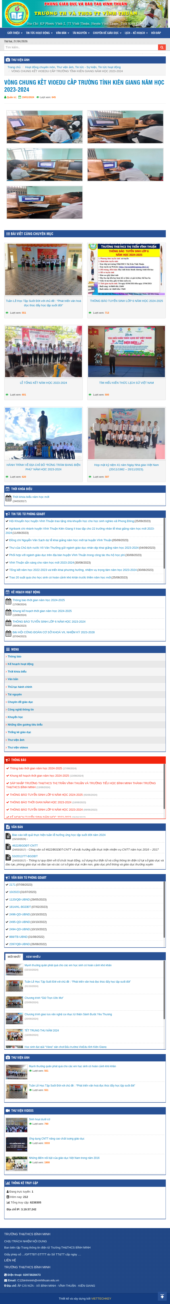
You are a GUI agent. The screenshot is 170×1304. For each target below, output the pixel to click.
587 (107, 476)
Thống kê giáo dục (19, 732)
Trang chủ (14, 67)
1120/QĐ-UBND (19, 899)
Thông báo (14, 656)
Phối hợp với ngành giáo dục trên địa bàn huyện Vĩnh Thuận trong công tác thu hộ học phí (67, 555)
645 (54, 97)
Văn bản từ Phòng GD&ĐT (28, 877)
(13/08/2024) (76, 775)
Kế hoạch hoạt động (25, 592)
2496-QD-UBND (19, 914)
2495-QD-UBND (19, 922)
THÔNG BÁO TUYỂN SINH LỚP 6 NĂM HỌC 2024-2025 (126, 301)
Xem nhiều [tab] (33, 956)
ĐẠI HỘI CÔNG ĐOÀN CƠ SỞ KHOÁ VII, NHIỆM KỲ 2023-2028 (54, 632)
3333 (47, 1143)
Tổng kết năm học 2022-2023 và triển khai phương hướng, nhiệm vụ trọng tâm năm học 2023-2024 (73, 570)
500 (107, 394)
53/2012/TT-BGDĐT (25, 856)
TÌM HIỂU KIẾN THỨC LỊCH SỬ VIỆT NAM (126, 382)
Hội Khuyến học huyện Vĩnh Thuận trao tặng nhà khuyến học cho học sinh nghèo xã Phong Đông (71, 521)
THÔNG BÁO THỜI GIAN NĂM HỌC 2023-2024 (38, 802)
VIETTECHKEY (101, 1298)
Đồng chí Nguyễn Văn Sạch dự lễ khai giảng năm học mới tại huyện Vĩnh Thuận (60, 540)
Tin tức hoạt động (39, 33)
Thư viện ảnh (65, 67)
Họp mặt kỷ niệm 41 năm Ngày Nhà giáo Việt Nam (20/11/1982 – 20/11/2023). (126, 467)
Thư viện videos (18, 747)
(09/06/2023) (90, 809)
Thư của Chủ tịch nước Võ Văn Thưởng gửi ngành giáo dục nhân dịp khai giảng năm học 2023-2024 (74, 547)
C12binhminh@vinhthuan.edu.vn (38, 1280)
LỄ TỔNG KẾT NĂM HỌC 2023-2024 (43, 382)
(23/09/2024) (31, 1002)
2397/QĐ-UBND (19, 944)
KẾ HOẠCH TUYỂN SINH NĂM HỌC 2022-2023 (38, 817)
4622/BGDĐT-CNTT (25, 845)
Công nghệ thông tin (21, 709)
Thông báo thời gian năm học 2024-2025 (39, 600)
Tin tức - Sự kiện (86, 67)
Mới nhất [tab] (14, 956)
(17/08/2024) (70, 768)
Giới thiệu (15, 33)
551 (24, 312)
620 (24, 476)
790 (46, 1123)
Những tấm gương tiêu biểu (25, 724)
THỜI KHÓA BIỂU (21, 489)
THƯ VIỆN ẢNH (20, 60)
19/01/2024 (28, 97)
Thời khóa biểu (17, 671)
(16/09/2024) (31, 1035)
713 (107, 312)
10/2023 (14, 892)
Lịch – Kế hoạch (136, 33)
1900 (47, 1162)
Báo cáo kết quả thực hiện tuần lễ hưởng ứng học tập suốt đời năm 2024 (59, 835)
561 (46, 1070)
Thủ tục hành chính (20, 687)
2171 (12, 884)
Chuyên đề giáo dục (107, 33)
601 (24, 394)
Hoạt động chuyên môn (40, 67)
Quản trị (11, 97)
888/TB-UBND (18, 936)
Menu (15, 649)
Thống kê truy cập (24, 1183)
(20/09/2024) (31, 1018)
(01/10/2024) (31, 986)
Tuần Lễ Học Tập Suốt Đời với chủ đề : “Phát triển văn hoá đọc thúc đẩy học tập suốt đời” (43, 303)
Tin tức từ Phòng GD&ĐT (28, 514)
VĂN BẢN (17, 827)
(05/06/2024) (90, 794)
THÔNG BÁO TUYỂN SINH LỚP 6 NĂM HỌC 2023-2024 (49, 621)
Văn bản (62, 33)
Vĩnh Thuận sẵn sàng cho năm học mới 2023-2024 (41, 562)
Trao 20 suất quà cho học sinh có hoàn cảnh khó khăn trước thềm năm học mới (60, 577)
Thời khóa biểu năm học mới (31, 497)
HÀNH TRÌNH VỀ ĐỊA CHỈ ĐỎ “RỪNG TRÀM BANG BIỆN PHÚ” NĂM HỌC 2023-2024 (43, 467)
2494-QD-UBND (19, 929)
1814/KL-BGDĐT (20, 906)
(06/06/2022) (79, 817)
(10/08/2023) (79, 802)
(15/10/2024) (31, 969)
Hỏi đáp (156, 33)
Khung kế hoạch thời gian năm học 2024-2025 (42, 611)
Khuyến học (15, 717)
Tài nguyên (81, 33)
